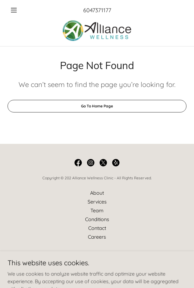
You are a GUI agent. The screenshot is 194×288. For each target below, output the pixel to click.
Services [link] (97, 201)
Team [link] (97, 210)
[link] (97, 30)
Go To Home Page (97, 106)
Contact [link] (97, 228)
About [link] (97, 193)
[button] (21, 10)
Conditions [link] (97, 219)
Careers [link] (97, 237)
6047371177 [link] (97, 10)
